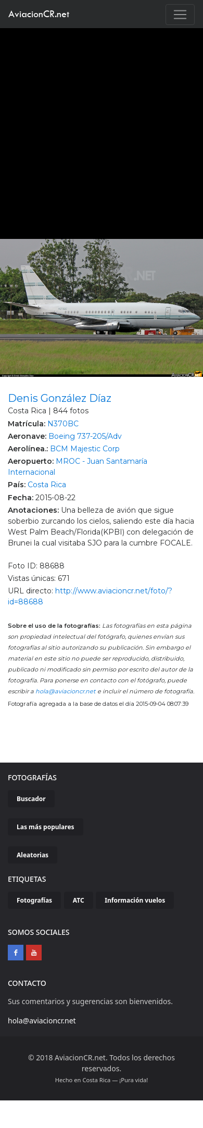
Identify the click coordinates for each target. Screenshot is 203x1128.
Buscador (31, 798)
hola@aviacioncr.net (65, 691)
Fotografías (34, 900)
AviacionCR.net (38, 14)
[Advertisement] (97, 131)
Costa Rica (47, 484)
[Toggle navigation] (180, 14)
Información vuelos (135, 900)
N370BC (63, 423)
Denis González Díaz (59, 398)
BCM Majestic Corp (85, 448)
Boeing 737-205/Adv (85, 436)
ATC (78, 900)
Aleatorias (32, 855)
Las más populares (45, 826)
